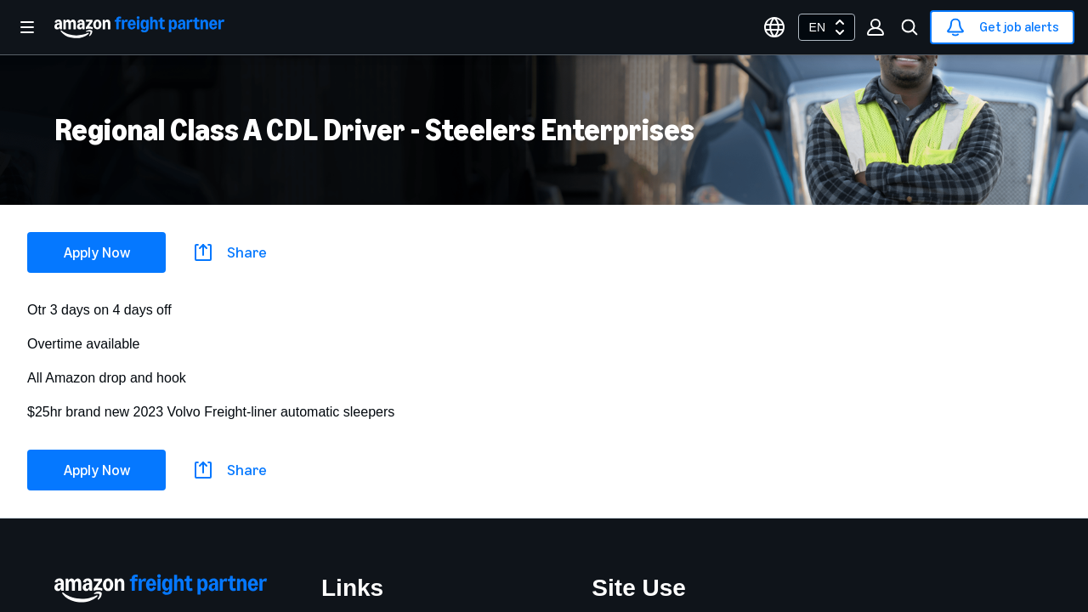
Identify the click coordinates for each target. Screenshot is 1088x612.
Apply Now (97, 252)
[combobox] (826, 27)
